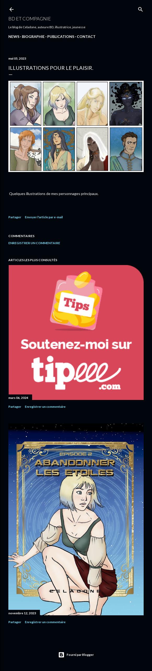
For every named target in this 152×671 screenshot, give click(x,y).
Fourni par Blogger (76, 655)
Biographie (33, 36)
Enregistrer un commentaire (34, 243)
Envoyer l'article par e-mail (44, 217)
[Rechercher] (140, 8)
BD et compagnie (29, 18)
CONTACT (86, 36)
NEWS (13, 36)
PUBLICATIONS (60, 36)
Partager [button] (14, 217)
